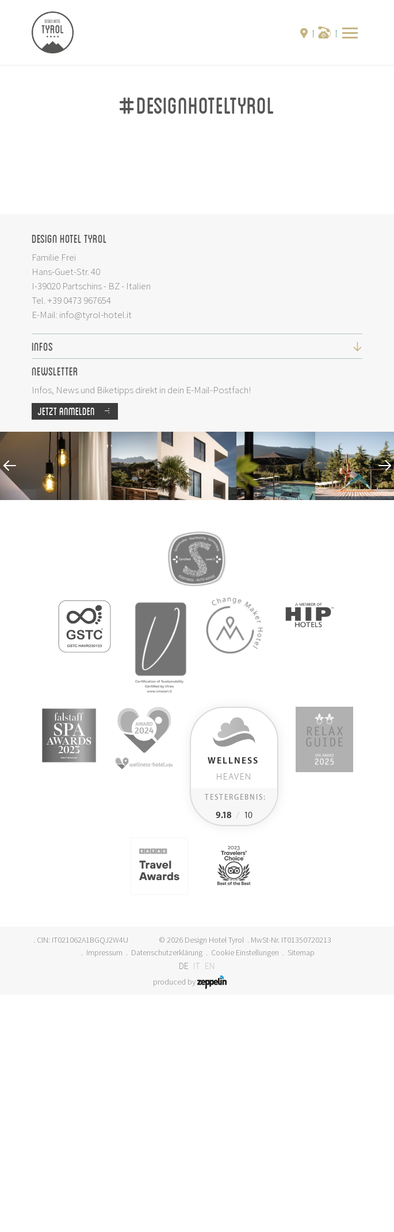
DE (184, 1202)
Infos (197, 583)
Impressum (104, 1189)
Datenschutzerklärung (166, 1189)
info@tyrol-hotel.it (95, 551)
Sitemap (301, 1189)
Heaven (233, 1006)
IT (196, 1202)
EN (210, 1202)
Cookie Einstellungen (245, 1189)
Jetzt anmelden (77, 648)
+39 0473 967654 (79, 537)
